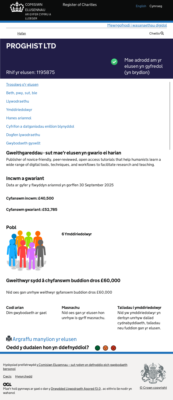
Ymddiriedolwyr (19, 109)
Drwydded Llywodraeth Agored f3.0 (76, 389)
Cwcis (7, 376)
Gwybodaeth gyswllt (23, 143)
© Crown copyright (153, 388)
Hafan (21, 33)
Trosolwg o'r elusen (22, 84)
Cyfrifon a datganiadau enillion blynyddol (40, 126)
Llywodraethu (17, 101)
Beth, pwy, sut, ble (21, 93)
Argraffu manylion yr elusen (41, 339)
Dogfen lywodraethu (23, 134)
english (141, 6)
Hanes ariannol (18, 118)
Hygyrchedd (23, 376)
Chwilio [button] (156, 33)
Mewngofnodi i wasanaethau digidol (137, 25)
